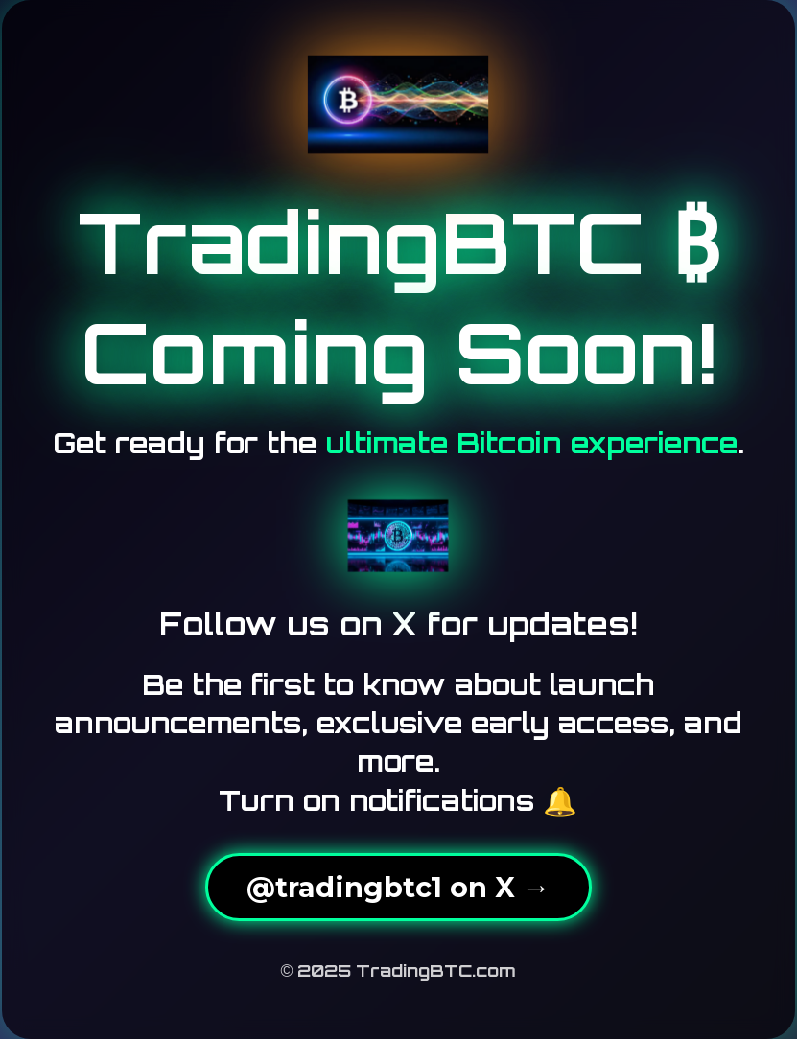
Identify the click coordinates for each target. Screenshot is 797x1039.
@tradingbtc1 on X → (398, 887)
